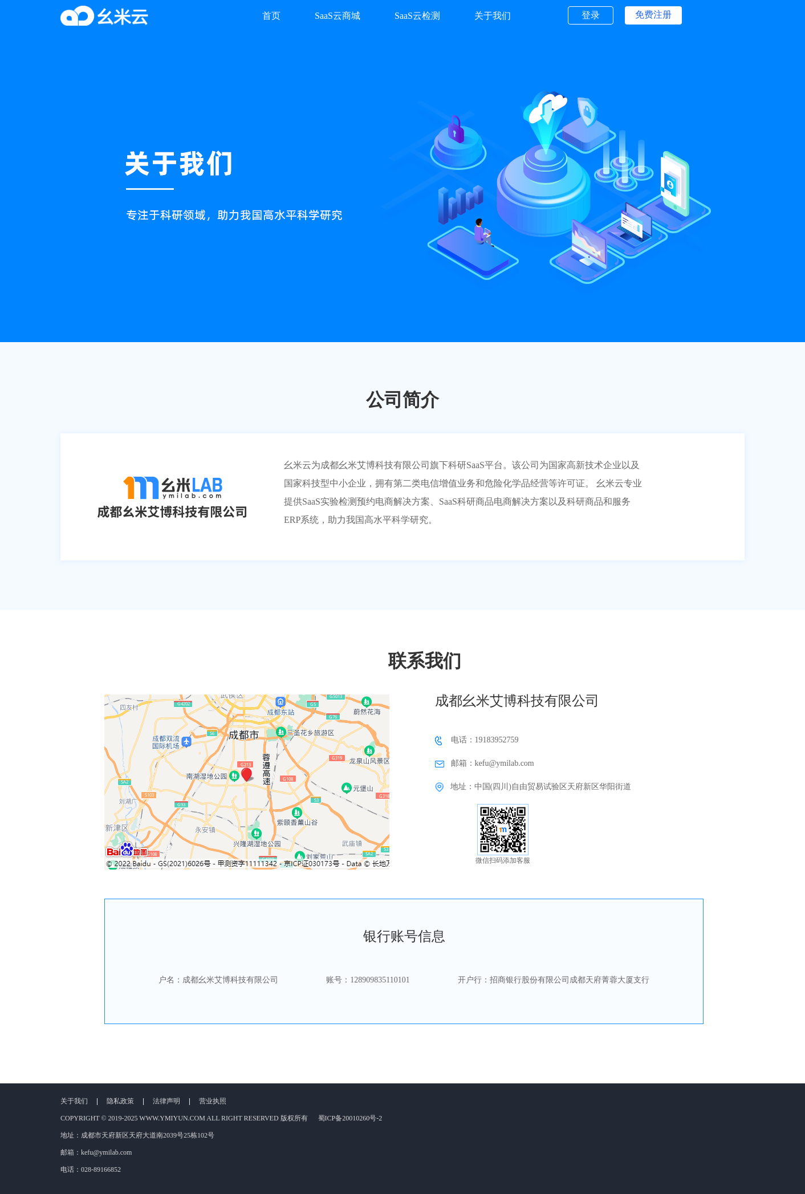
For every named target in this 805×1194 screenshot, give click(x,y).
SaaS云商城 (337, 16)
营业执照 (212, 1101)
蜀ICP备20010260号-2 (350, 1118)
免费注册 (653, 14)
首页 (271, 16)
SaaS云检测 (417, 16)
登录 (591, 15)
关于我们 (492, 16)
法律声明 (166, 1101)
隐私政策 (120, 1101)
